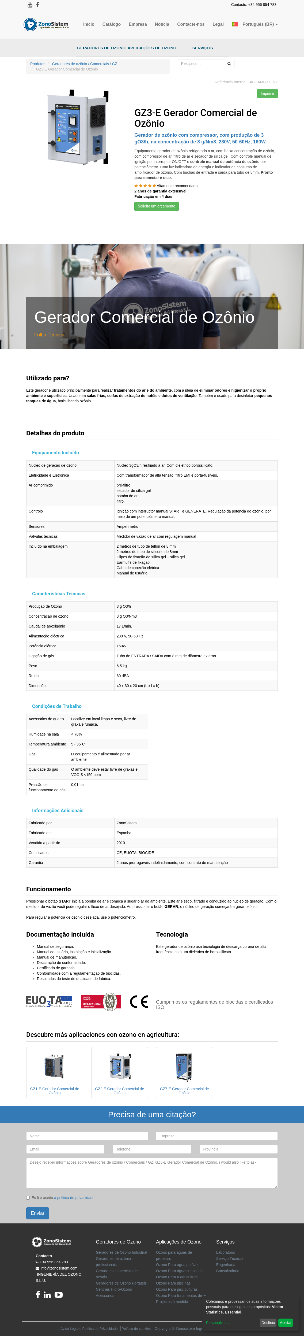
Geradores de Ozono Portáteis (121, 1283)
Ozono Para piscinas (173, 1283)
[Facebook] (40, 1296)
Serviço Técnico (229, 1258)
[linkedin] (49, 1296)
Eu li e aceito (60, 1198)
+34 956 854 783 (54, 1262)
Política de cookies (136, 1329)
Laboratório (225, 1252)
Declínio (268, 1322)
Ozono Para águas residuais (179, 1271)
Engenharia (225, 1265)
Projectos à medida (172, 1302)
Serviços (202, 48)
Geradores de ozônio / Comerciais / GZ (84, 64)
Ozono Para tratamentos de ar (181, 1295)
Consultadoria (227, 1271)
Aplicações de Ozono (152, 48)
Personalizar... (218, 1322)
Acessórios (105, 1295)
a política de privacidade (74, 1198)
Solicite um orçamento (156, 206)
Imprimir (267, 93)
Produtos (37, 64)
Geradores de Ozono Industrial (121, 1252)
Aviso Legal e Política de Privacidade (89, 1329)
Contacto (44, 1256)
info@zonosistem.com (58, 1268)
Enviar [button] (37, 1213)
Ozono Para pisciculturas (177, 1289)
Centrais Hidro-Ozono (114, 1289)
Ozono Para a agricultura (177, 1277)
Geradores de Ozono (101, 48)
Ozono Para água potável (177, 1265)
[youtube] (60, 1296)
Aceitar (286, 1322)
